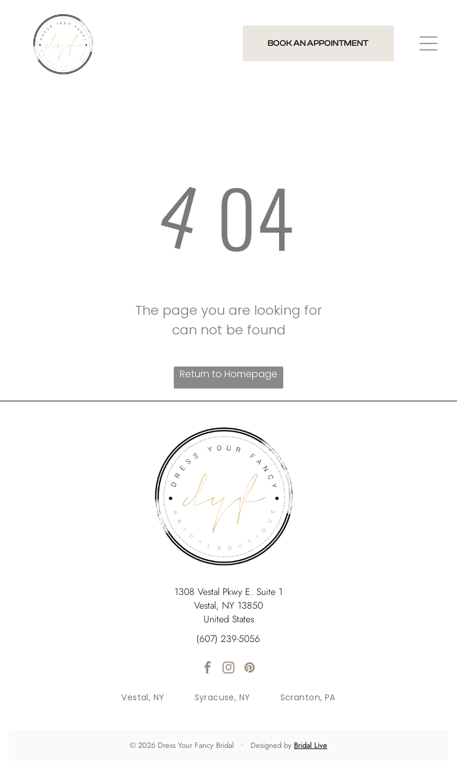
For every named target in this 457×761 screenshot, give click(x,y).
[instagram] (228, 669)
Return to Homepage (228, 374)
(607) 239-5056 (228, 639)
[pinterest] (249, 669)
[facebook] (208, 669)
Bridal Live (310, 745)
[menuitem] (143, 697)
